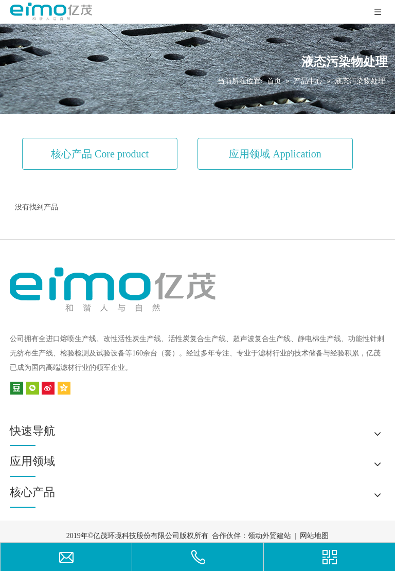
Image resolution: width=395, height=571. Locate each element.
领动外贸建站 (269, 536)
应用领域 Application (275, 153)
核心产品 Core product (100, 153)
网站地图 (314, 536)
